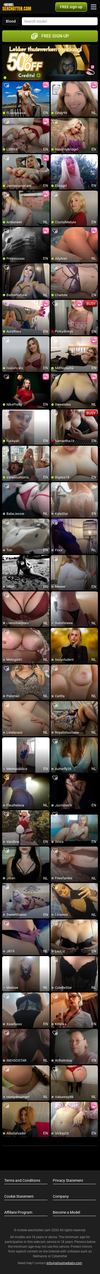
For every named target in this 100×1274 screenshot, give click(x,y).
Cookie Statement (19, 1196)
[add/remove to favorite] (6, 85)
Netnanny (40, 1256)
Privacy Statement (68, 1180)
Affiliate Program (18, 1212)
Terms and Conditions (22, 1180)
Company (61, 1196)
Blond (11, 21)
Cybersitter (59, 1256)
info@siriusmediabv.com (64, 1263)
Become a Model (66, 1212)
